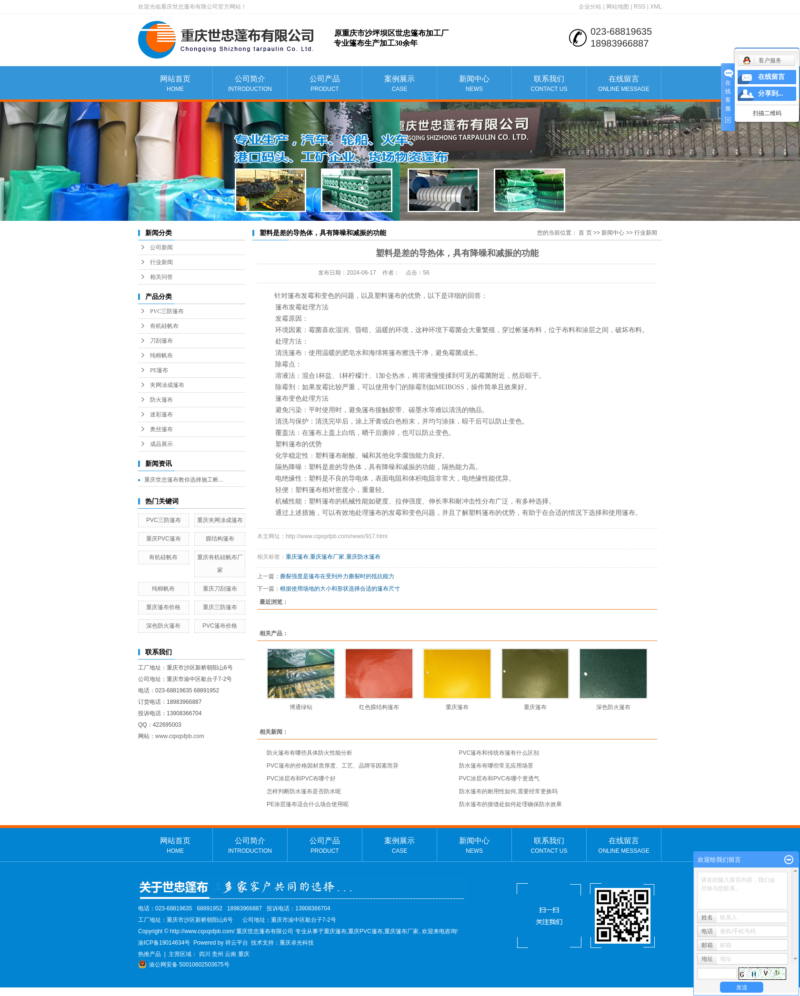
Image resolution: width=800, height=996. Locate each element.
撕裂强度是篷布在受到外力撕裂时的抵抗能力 (337, 576)
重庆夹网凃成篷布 (220, 520)
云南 (230, 954)
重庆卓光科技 (297, 942)
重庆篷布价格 (163, 607)
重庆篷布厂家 (327, 556)
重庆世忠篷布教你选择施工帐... (183, 479)
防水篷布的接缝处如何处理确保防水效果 (510, 804)
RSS (640, 6)
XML (656, 6)
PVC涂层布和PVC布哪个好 (301, 778)
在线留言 (624, 84)
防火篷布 (161, 399)
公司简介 (250, 84)
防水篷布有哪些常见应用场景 (496, 765)
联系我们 (549, 84)
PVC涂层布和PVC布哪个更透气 (499, 778)
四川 (204, 954)
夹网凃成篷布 (167, 385)
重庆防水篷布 (363, 556)
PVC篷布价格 (219, 625)
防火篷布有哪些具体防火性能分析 (309, 752)
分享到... (770, 93)
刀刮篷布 (161, 340)
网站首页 (175, 84)
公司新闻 (161, 247)
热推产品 (149, 954)
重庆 (244, 954)
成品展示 (161, 444)
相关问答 (161, 277)
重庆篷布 (297, 556)
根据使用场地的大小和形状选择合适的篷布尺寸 (340, 588)
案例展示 (399, 84)
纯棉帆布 (161, 355)
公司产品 (325, 84)
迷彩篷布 (161, 414)
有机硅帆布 (164, 326)
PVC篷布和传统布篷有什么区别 (499, 752)
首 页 (585, 232)
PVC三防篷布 (167, 311)
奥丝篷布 (161, 429)
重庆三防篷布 (220, 607)
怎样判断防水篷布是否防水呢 (304, 791)
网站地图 (617, 6)
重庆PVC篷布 (163, 538)
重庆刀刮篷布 (220, 588)
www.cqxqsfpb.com (179, 736)
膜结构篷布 (220, 538)
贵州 (217, 954)
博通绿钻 (301, 707)
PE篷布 (159, 370)
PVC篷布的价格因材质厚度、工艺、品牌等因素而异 (333, 765)
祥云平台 (236, 942)
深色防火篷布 (163, 625)
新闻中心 (474, 84)
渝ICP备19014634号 (164, 942)
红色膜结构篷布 (379, 707)
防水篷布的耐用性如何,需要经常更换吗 (508, 791)
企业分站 (590, 6)
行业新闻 (161, 262)
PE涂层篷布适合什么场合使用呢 (308, 804)
